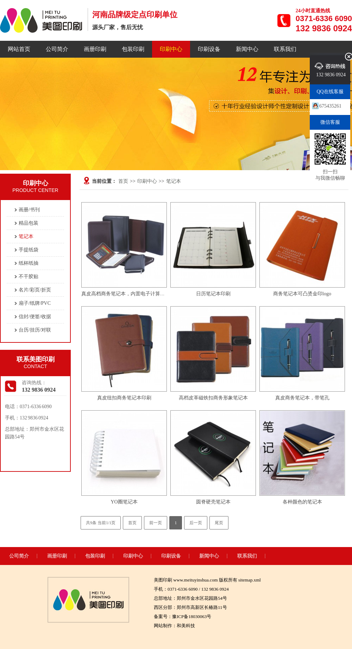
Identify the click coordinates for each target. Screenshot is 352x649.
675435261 (330, 106)
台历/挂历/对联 (35, 330)
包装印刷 (133, 49)
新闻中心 (247, 49)
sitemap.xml (249, 580)
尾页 (219, 522)
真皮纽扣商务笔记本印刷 (124, 397)
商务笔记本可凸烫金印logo (302, 293)
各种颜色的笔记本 (302, 502)
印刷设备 (209, 49)
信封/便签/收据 (35, 316)
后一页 (195, 522)
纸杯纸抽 (28, 263)
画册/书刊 (29, 209)
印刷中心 (171, 49)
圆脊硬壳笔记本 (213, 502)
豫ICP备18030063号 (191, 616)
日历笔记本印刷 (213, 293)
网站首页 (19, 49)
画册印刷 (95, 49)
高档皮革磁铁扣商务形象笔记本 (213, 397)
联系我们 (285, 49)
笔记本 (173, 181)
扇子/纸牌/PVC (35, 303)
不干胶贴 (28, 276)
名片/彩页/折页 (35, 290)
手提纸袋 (28, 249)
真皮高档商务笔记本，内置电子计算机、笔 (128, 293)
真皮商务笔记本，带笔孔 (302, 397)
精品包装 (28, 223)
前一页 (155, 522)
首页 (123, 181)
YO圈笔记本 (124, 502)
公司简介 (57, 49)
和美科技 (186, 625)
